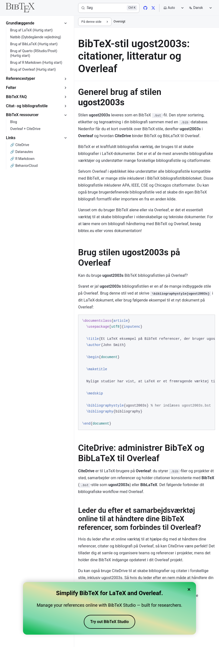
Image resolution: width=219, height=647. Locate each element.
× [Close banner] (189, 589)
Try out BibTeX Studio (109, 621)
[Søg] (108, 8)
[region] (146, 372)
